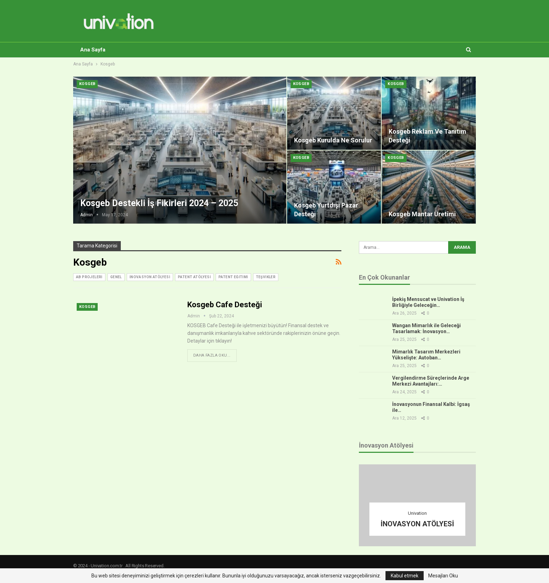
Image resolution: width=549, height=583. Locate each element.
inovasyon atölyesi (150, 277)
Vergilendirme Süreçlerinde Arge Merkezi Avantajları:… (430, 381)
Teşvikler (266, 277)
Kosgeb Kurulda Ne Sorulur (333, 140)
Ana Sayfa (92, 50)
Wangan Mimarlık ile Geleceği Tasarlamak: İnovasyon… (426, 328)
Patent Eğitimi (233, 277)
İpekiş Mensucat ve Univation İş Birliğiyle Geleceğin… (428, 302)
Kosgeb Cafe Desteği (224, 304)
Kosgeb (87, 84)
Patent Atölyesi (194, 277)
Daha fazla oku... (212, 355)
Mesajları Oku (443, 575)
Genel (116, 277)
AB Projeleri (89, 277)
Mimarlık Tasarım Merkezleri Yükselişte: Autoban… (426, 354)
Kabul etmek (404, 575)
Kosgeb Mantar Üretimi (422, 214)
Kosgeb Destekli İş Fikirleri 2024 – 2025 (159, 203)
